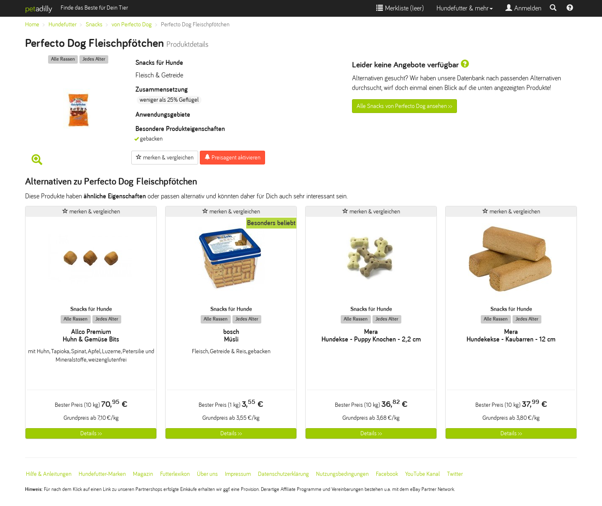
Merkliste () (400, 8)
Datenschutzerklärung (283, 474)
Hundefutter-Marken (102, 474)
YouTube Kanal (422, 474)
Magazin (143, 474)
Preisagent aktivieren (232, 157)
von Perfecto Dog (132, 24)
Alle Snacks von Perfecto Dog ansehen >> (404, 106)
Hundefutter (62, 24)
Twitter (455, 474)
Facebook (387, 474)
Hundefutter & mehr (464, 8)
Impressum (238, 474)
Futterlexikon (175, 474)
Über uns (207, 474)
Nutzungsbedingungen (342, 474)
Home (32, 24)
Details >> (91, 433)
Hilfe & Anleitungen (48, 474)
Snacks (94, 24)
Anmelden (523, 8)
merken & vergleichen (165, 157)
